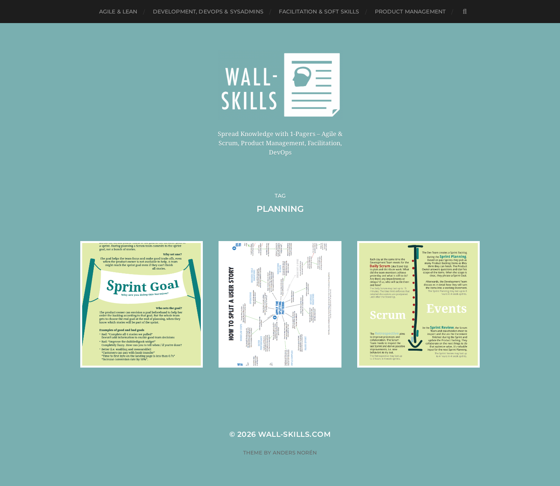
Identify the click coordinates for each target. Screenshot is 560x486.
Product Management (410, 11)
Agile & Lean (118, 11)
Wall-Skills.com (294, 434)
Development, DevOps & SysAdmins (208, 11)
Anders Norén (295, 452)
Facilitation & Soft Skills (319, 11)
